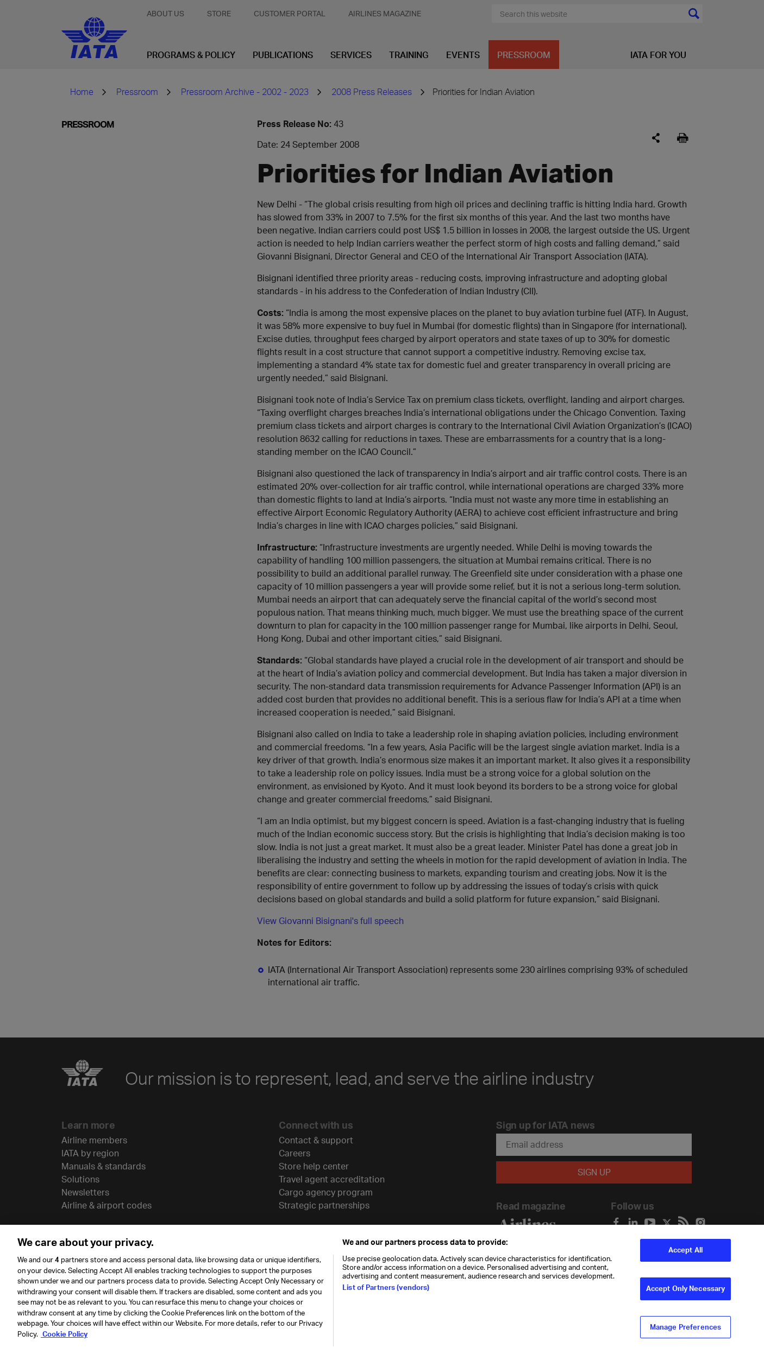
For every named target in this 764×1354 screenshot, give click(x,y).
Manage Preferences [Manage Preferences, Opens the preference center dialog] (685, 1333)
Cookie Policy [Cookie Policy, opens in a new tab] (64, 1340)
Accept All (685, 1256)
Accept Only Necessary (685, 1294)
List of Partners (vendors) (385, 1294)
